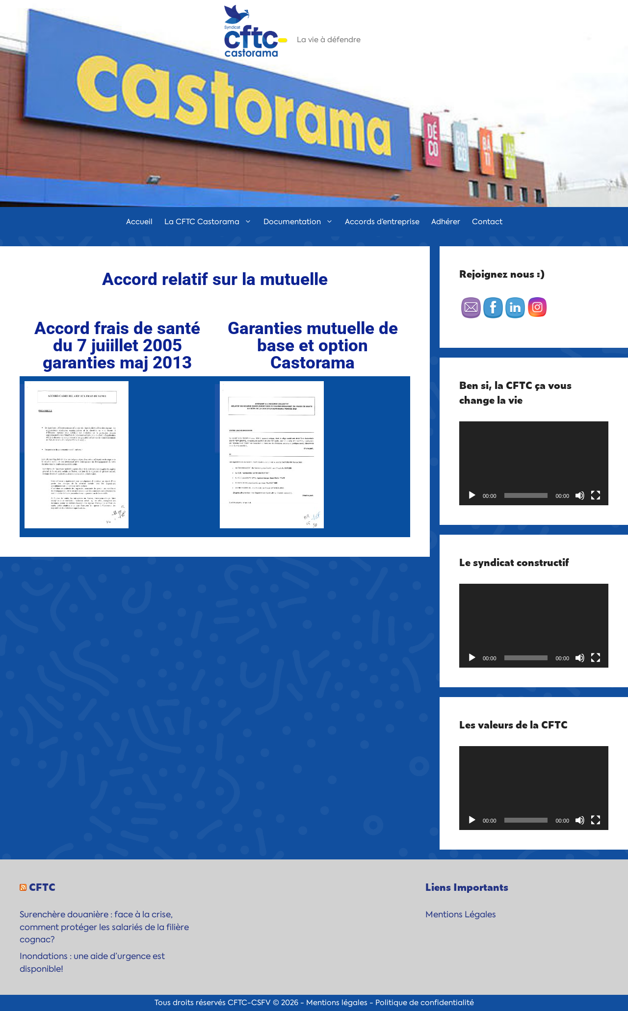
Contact (487, 222)
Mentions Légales (460, 914)
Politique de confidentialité (424, 1003)
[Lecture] (472, 495)
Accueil (139, 222)
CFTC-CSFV (249, 1003)
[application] (533, 463)
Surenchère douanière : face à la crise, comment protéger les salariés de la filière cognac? (104, 927)
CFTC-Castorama (350, 27)
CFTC (42, 886)
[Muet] (580, 495)
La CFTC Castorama (211, 221)
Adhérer (445, 222)
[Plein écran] (596, 495)
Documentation (301, 221)
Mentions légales (336, 1003)
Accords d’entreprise (382, 222)
